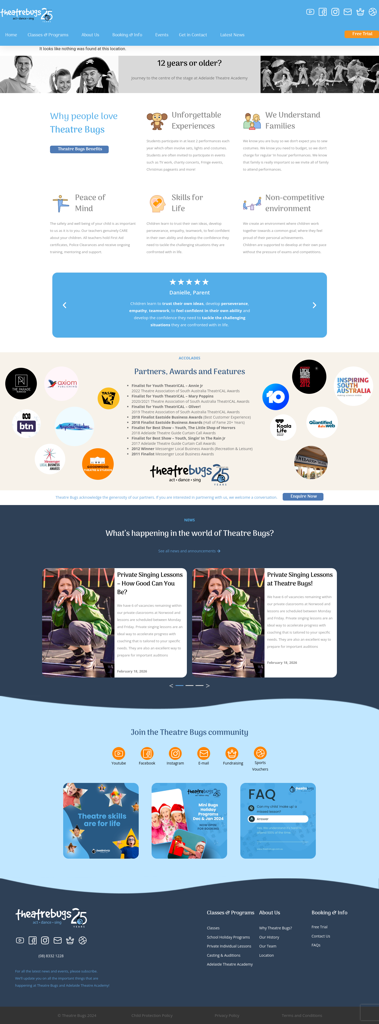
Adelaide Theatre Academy (230, 964)
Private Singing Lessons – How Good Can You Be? (150, 584)
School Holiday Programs (228, 937)
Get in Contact (194, 35)
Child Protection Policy (152, 1015)
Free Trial (320, 926)
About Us (92, 35)
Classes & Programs (49, 35)
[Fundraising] (231, 753)
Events (161, 35)
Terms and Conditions (302, 1015)
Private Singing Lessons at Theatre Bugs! (300, 579)
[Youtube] (118, 753)
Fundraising (233, 763)
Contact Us (321, 936)
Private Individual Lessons (229, 946)
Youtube (119, 763)
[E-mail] (203, 753)
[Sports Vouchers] (260, 753)
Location (266, 955)
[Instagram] (175, 753)
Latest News (232, 35)
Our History (269, 937)
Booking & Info (128, 35)
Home (11, 35)
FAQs (316, 945)
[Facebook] (147, 753)
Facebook (147, 763)
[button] (64, 305)
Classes (213, 927)
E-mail (203, 763)
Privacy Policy (227, 1015)
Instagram (175, 763)
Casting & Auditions (223, 955)
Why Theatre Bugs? (275, 927)
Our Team (267, 946)
